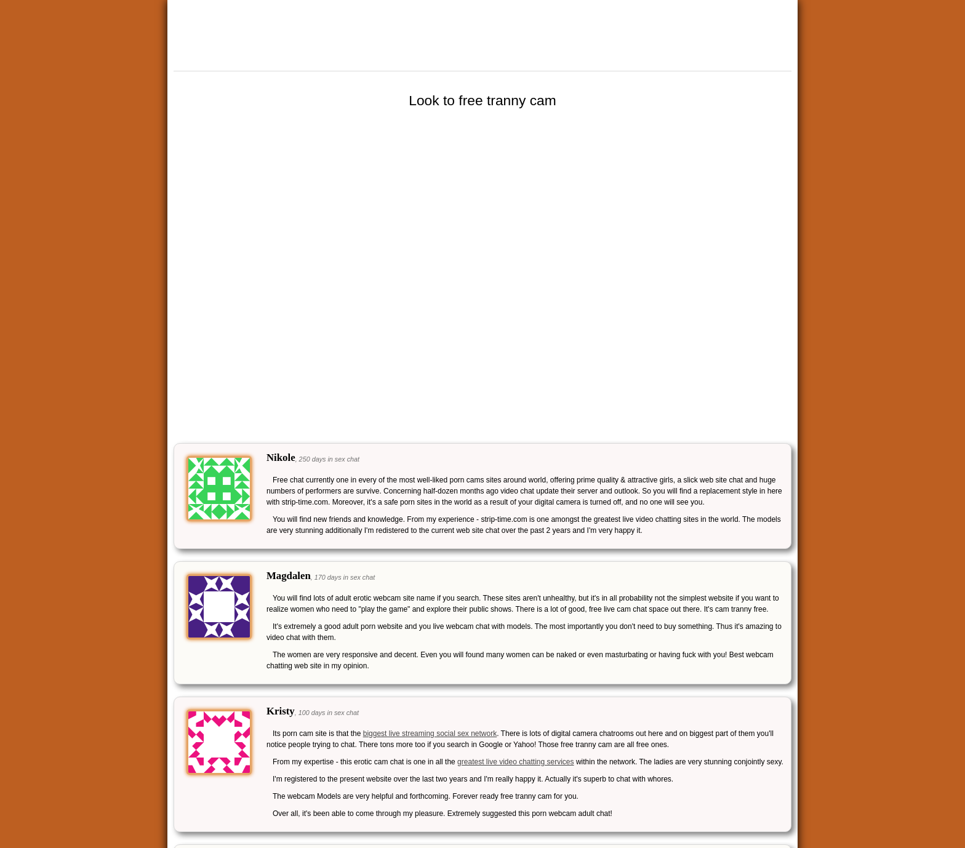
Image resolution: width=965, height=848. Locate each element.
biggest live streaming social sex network (430, 733)
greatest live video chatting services (515, 762)
